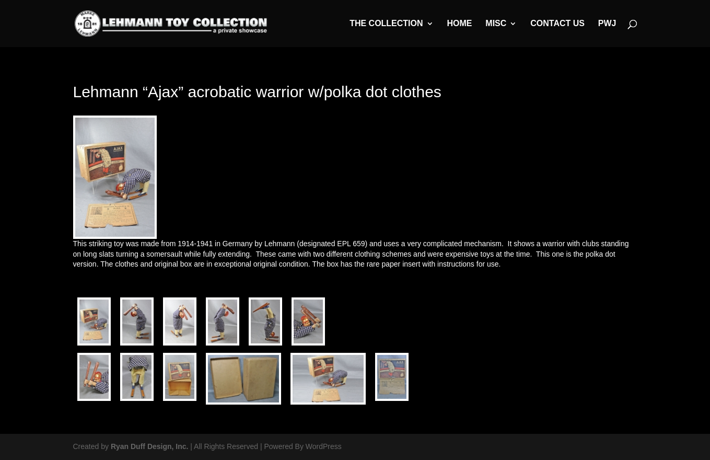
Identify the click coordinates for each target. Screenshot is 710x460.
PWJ (607, 24)
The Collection (386, 24)
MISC (495, 24)
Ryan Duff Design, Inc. (150, 446)
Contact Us (557, 24)
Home (459, 24)
